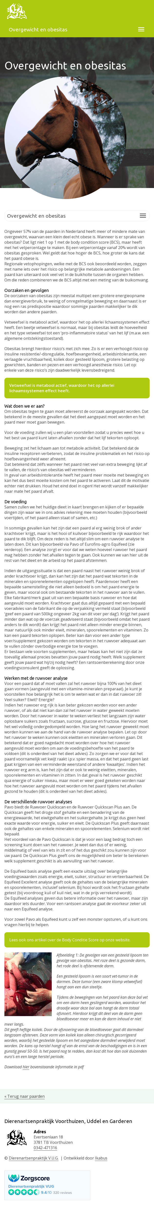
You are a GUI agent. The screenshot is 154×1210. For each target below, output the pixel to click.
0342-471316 (45, 1147)
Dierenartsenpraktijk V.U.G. (34, 1158)
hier (26, 1067)
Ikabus (101, 1158)
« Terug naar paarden (24, 1096)
